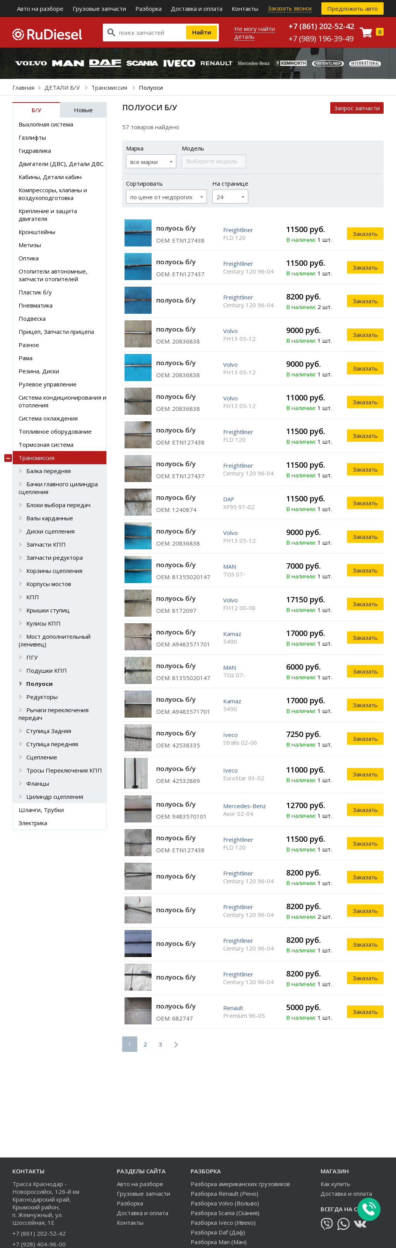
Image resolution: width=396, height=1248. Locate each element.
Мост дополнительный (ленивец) (54, 640)
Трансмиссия (110, 87)
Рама (25, 358)
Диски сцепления (50, 531)
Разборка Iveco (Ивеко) (223, 1222)
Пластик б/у (35, 292)
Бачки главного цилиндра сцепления (58, 488)
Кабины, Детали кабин (50, 177)
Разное (29, 345)
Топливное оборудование (55, 431)
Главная (23, 87)
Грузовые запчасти (99, 8)
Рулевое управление (48, 384)
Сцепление (41, 757)
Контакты (245, 8)
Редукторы (42, 697)
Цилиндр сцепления (54, 796)
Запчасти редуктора (54, 557)
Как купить (335, 1184)
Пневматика (36, 305)
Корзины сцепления (54, 570)
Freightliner (238, 230)
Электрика (33, 823)
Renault (233, 1008)
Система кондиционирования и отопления (62, 401)
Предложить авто (352, 8)
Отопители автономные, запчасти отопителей (53, 275)
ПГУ (32, 657)
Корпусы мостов (48, 584)
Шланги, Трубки (41, 810)
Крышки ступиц (48, 610)
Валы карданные (49, 518)
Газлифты (32, 137)
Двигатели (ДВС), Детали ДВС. (61, 164)
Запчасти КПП (46, 544)
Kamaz (232, 634)
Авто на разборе (40, 8)
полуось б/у (176, 228)
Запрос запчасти (357, 108)
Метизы (30, 245)
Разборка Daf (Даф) (218, 1232)
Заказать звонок (290, 8)
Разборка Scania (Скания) (225, 1213)
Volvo (230, 331)
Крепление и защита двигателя (48, 214)
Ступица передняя (52, 744)
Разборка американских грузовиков (240, 1184)
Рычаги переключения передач (54, 713)
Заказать (365, 234)
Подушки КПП (46, 670)
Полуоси (39, 683)
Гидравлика (35, 150)
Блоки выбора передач (58, 505)
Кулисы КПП (43, 623)
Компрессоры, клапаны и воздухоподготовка (53, 194)
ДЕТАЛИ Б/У (62, 87)
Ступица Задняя (48, 731)
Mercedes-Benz (244, 806)
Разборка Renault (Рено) (224, 1193)
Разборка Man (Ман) (219, 1242)
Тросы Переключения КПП (64, 770)
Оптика (29, 258)
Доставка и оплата (196, 8)
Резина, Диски (39, 371)
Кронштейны (37, 232)
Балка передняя (48, 471)
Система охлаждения (48, 418)
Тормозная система (46, 444)
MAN (229, 566)
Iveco (230, 735)
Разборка (148, 8)
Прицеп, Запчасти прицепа (56, 331)
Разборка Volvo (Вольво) (225, 1203)
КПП (32, 597)
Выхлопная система (46, 124)
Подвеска (32, 318)
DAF (228, 499)
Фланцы (37, 783)
